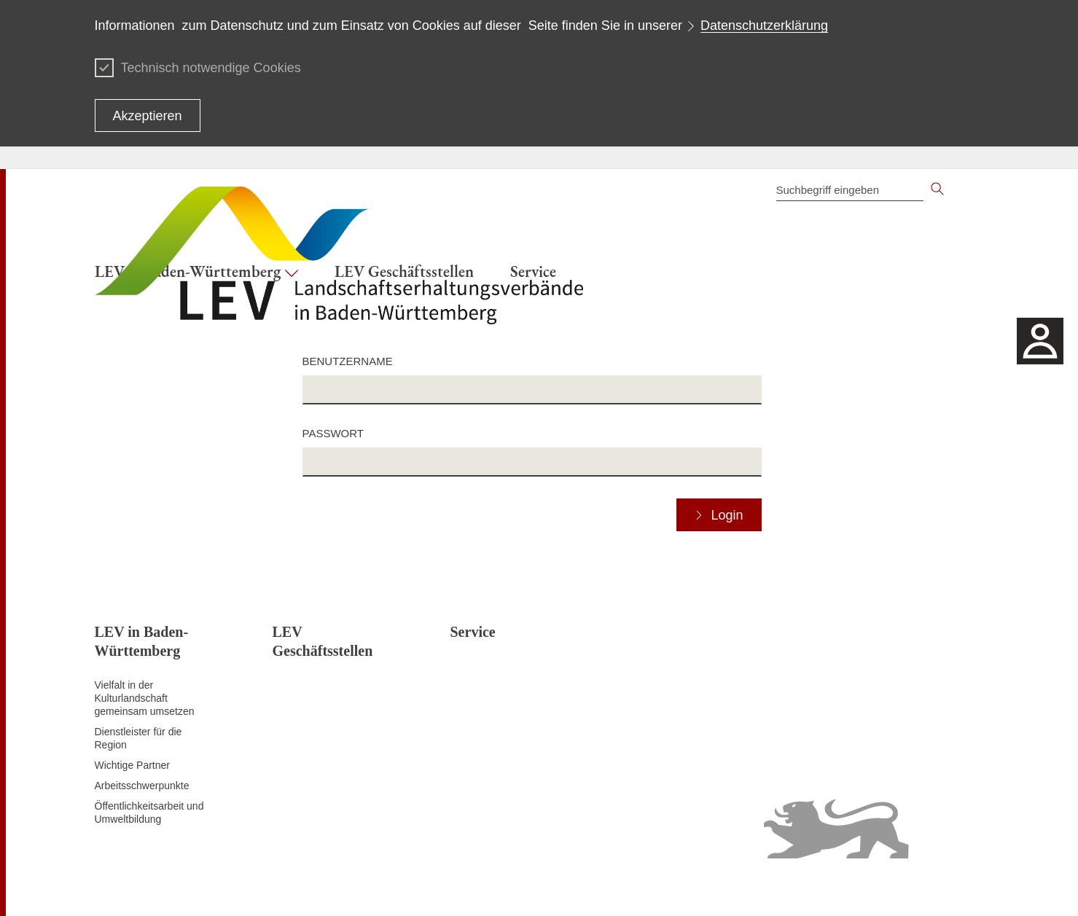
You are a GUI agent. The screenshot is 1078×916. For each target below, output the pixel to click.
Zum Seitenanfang (136, 887)
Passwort (333, 433)
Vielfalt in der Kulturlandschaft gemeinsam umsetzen (145, 698)
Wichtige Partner (132, 765)
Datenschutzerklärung (764, 25)
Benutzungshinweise (879, 887)
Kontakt (606, 887)
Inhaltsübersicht (546, 887)
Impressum (958, 887)
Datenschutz (658, 887)
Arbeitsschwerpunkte (142, 785)
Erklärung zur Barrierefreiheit (760, 887)
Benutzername (347, 361)
